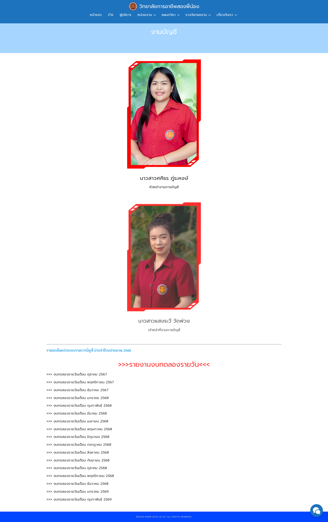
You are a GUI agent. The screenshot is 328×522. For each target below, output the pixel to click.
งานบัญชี (164, 32)
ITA (110, 14)
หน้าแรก (96, 14)
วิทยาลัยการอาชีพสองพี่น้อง (169, 6)
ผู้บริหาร (125, 14)
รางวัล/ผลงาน (196, 14)
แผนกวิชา (169, 14)
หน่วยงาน (145, 14)
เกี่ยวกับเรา (225, 14)
